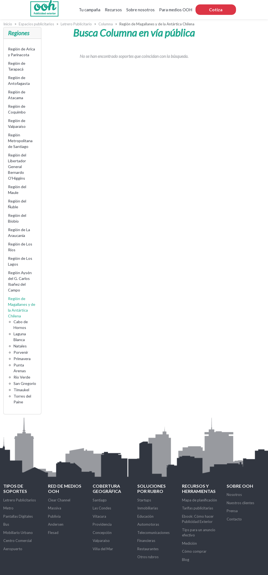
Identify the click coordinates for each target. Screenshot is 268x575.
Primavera (22, 358)
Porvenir (21, 352)
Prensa (232, 511)
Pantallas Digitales (18, 516)
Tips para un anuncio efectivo (198, 533)
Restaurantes (148, 549)
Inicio (7, 24)
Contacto (234, 519)
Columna (105, 24)
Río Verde (22, 377)
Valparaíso (101, 540)
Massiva (54, 508)
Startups (144, 500)
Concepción (102, 532)
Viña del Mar (103, 549)
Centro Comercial (17, 540)
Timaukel (21, 389)
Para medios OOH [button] (175, 9)
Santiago (100, 500)
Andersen (55, 524)
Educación (145, 516)
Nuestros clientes (240, 503)
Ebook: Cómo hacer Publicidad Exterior (198, 519)
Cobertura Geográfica (107, 488)
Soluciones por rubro (151, 488)
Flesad (53, 532)
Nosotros (234, 494)
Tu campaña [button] (89, 9)
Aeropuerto (12, 549)
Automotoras (148, 524)
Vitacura (99, 516)
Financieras (146, 540)
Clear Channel (59, 500)
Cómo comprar (194, 551)
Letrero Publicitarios (19, 500)
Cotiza (216, 9)
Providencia (102, 524)
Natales (20, 346)
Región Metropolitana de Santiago (20, 141)
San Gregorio (25, 383)
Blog (185, 559)
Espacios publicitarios (36, 24)
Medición (189, 543)
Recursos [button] (113, 9)
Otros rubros (148, 557)
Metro (8, 508)
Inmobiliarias (147, 508)
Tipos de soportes (15, 488)
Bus (6, 524)
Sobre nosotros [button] (140, 9)
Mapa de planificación (199, 500)
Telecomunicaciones (153, 532)
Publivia (54, 516)
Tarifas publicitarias (197, 508)
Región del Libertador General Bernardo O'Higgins (17, 166)
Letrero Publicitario (76, 24)
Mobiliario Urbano (18, 532)
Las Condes (102, 508)
